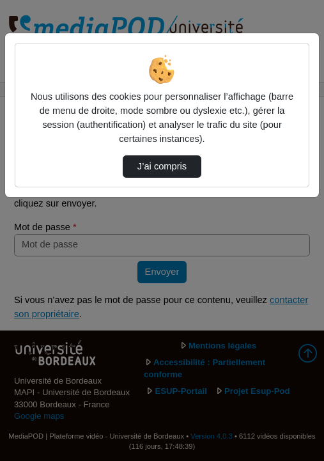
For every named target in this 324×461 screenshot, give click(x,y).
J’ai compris (162, 166)
